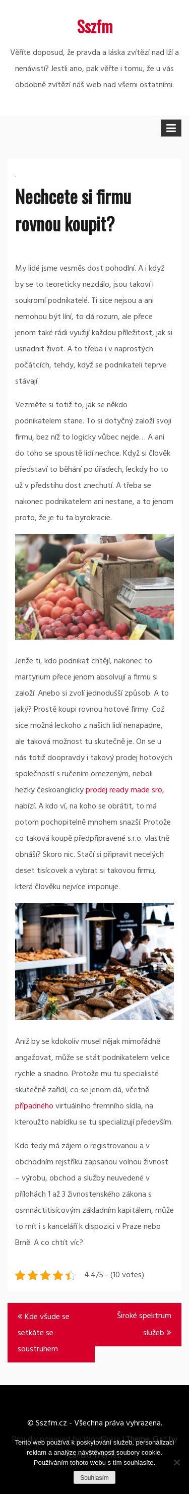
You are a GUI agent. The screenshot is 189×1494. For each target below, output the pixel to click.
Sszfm (94, 26)
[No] (176, 1462)
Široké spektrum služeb (144, 1325)
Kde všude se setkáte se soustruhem (44, 1333)
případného (34, 1106)
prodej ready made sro (124, 790)
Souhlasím (94, 1477)
